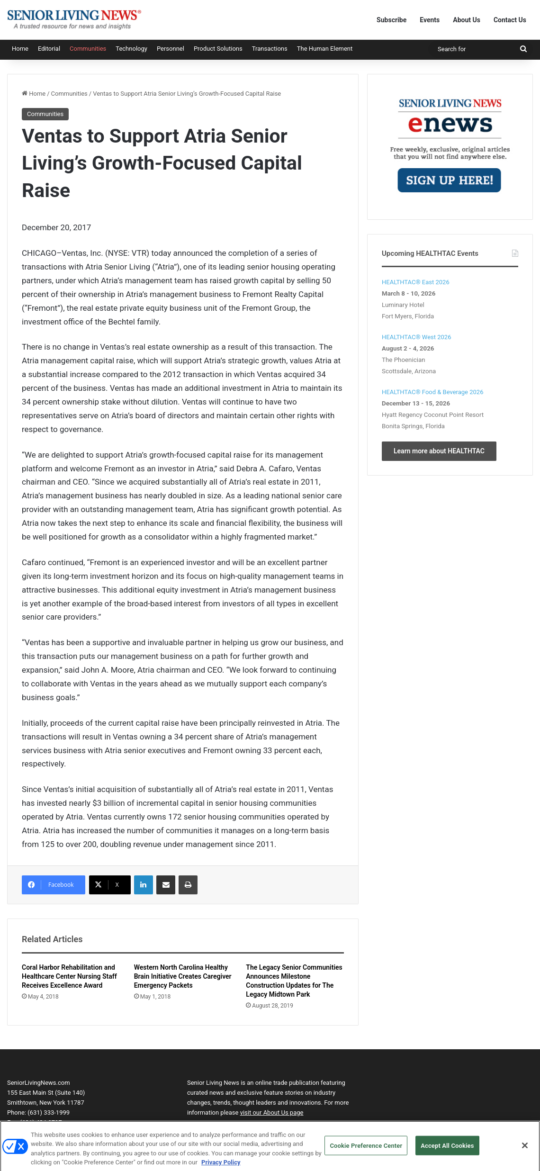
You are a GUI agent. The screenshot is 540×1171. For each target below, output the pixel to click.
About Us (466, 20)
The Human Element (325, 48)
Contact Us (510, 20)
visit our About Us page (272, 1112)
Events (430, 20)
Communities (88, 48)
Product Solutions (218, 48)
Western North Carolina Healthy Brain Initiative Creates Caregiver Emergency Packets (183, 976)
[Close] (524, 1149)
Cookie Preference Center (366, 1149)
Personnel (170, 48)
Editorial (49, 48)
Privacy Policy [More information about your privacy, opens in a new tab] (220, 1166)
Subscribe (391, 20)
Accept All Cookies (447, 1149)
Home (20, 48)
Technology (131, 48)
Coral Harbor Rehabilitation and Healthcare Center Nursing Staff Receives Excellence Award (69, 976)
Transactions (270, 48)
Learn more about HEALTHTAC (439, 451)
